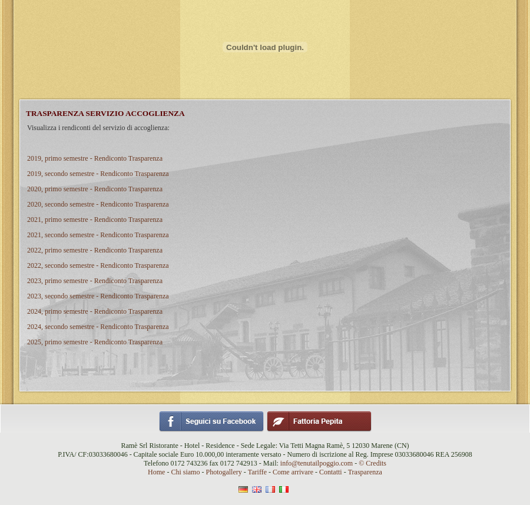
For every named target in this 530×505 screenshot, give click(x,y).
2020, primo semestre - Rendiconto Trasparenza (95, 189)
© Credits (372, 463)
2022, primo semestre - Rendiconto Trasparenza (95, 250)
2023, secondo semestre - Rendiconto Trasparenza (98, 296)
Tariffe (257, 472)
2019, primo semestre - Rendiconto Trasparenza (95, 158)
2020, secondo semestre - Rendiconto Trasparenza (98, 204)
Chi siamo (185, 472)
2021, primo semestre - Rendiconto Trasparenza (95, 219)
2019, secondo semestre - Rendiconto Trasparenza (98, 174)
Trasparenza (365, 472)
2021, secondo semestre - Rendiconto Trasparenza (98, 235)
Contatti (330, 472)
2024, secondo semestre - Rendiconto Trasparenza (98, 327)
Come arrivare (293, 472)
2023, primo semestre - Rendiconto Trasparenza (95, 281)
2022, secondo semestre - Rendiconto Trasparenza (98, 265)
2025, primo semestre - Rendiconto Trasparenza (95, 342)
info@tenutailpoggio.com (316, 463)
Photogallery (223, 472)
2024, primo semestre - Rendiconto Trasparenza (95, 311)
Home (156, 472)
